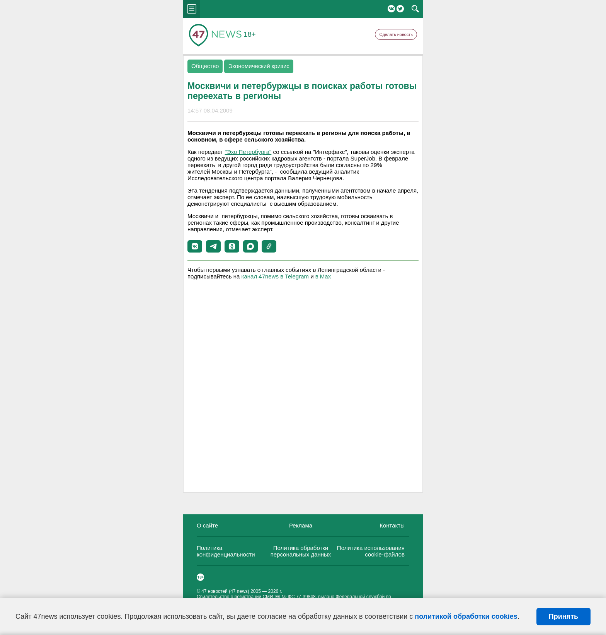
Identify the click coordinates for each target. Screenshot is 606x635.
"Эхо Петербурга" (248, 152)
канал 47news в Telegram (275, 276)
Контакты (392, 525)
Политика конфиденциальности (226, 551)
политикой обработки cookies (466, 616)
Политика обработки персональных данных (301, 551)
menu (191, 9)
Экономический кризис (258, 66)
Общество (205, 66)
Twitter (400, 8)
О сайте (207, 525)
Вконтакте (391, 8)
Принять (563, 616)
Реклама (300, 525)
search (415, 9)
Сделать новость (396, 34)
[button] (194, 246)
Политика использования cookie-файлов (371, 551)
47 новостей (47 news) (225, 591)
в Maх (323, 276)
